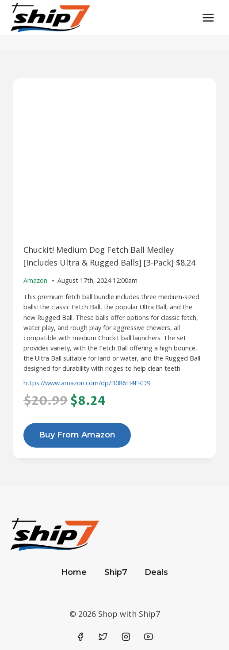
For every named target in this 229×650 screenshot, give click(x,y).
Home (74, 572)
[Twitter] (103, 637)
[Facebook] (80, 637)
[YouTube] (148, 637)
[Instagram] (126, 637)
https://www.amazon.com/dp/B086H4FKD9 (86, 383)
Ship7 (115, 572)
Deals (156, 572)
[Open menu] (208, 17)
